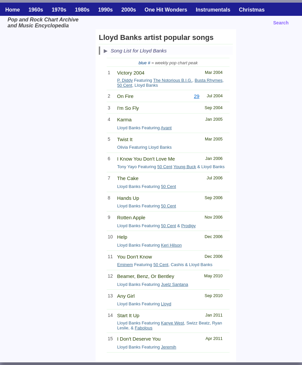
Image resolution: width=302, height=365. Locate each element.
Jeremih (168, 347)
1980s (82, 10)
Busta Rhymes (209, 80)
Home (12, 10)
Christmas (251, 10)
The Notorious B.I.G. (172, 80)
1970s (59, 10)
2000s (128, 10)
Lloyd (166, 303)
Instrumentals (213, 10)
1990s (105, 10)
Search (281, 22)
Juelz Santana (174, 284)
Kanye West (172, 322)
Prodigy (188, 225)
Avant (166, 127)
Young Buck (184, 166)
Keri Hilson (171, 245)
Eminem (125, 264)
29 (197, 96)
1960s (35, 10)
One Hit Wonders (166, 10)
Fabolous (143, 327)
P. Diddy (125, 80)
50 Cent (124, 85)
